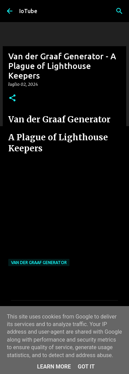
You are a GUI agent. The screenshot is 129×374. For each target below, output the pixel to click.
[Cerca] (119, 11)
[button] (12, 98)
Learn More (54, 366)
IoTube (28, 11)
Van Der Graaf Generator (39, 262)
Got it (86, 366)
